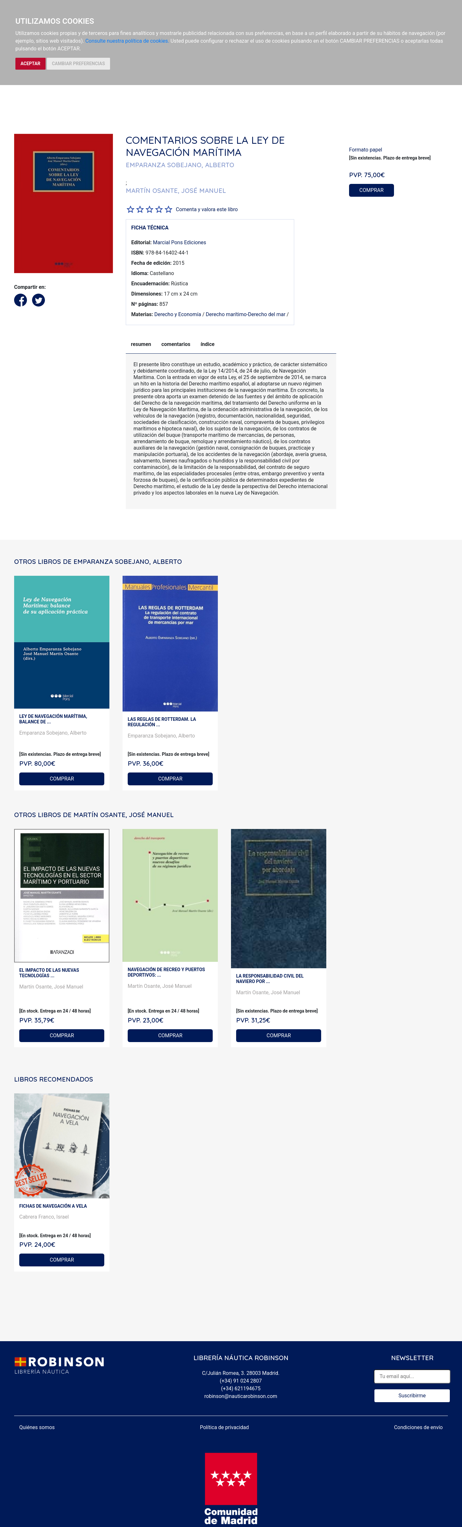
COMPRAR (371, 190)
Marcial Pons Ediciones (179, 242)
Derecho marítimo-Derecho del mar (245, 314)
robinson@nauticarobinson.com (240, 1396)
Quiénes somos (37, 1427)
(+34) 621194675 (241, 1388)
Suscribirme (412, 1396)
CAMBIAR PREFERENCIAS (78, 63)
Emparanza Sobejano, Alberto (53, 733)
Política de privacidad (224, 1427)
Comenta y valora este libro (207, 209)
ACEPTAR (30, 63)
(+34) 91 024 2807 (241, 1381)
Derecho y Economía (177, 314)
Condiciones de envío (418, 1427)
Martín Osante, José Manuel (51, 987)
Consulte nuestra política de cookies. (127, 41)
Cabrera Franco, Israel (44, 1217)
